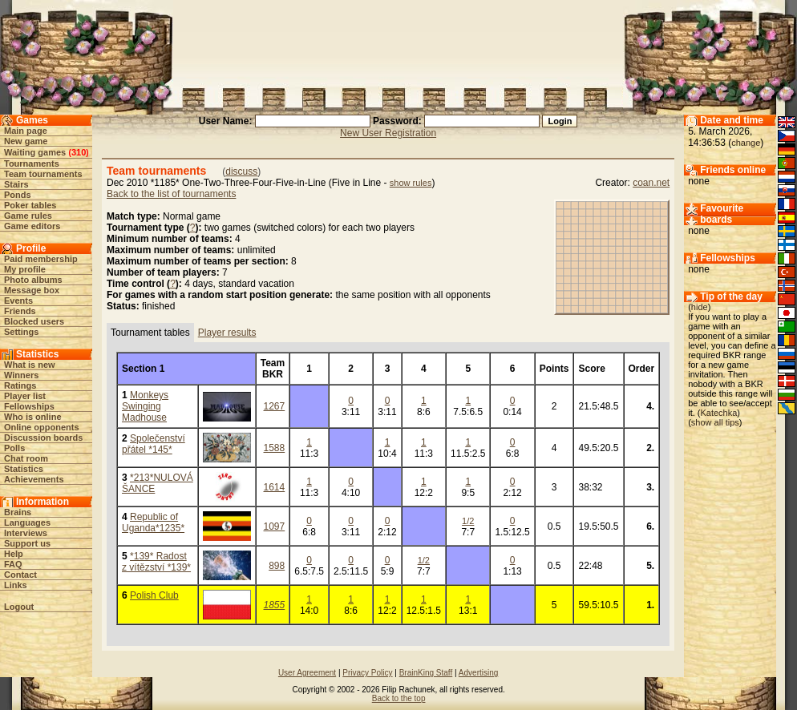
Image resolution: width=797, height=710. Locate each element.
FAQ (13, 564)
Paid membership (41, 259)
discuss (241, 171)
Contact (20, 574)
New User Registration (388, 133)
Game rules (28, 215)
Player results (227, 332)
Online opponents (41, 427)
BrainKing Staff (426, 672)
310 (78, 152)
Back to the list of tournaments (171, 194)
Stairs (16, 184)
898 (277, 565)
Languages (27, 522)
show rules (411, 183)
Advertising (478, 672)
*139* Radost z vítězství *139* (156, 562)
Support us (27, 543)
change (745, 142)
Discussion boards (43, 437)
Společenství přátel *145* (153, 444)
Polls (14, 448)
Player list (25, 396)
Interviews (25, 533)
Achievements (34, 479)
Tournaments (31, 163)
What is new (29, 364)
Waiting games (35, 152)
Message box (31, 290)
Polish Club (154, 595)
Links (15, 585)
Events (18, 300)
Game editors (32, 226)
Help (13, 554)
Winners (21, 375)
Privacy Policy (367, 672)
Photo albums (33, 279)
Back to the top (399, 698)
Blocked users (34, 321)
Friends (20, 311)
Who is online (33, 417)
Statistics (23, 469)
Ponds (17, 195)
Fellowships (29, 406)
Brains (17, 512)
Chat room (26, 458)
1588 (274, 448)
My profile (25, 269)
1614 (274, 487)
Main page (25, 130)
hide (699, 307)
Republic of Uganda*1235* (153, 522)
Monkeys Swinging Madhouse (145, 406)
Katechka (718, 413)
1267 (274, 406)
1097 (274, 526)
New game (25, 141)
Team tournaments (43, 174)
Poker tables (30, 205)
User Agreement (307, 672)
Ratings (20, 385)
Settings (21, 332)
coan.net (651, 182)
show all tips (715, 422)
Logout (19, 606)
